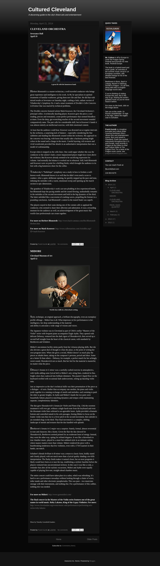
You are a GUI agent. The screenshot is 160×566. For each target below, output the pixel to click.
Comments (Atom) (68, 546)
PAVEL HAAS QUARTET (115, 206)
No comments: (63, 244)
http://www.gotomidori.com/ (59, 494)
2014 (110, 185)
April (112, 187)
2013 (110, 219)
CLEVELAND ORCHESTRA (48, 29)
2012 (110, 223)
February (114, 215)
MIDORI (35, 251)
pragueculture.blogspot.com (116, 153)
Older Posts (92, 539)
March (112, 211)
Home (58, 539)
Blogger (92, 561)
